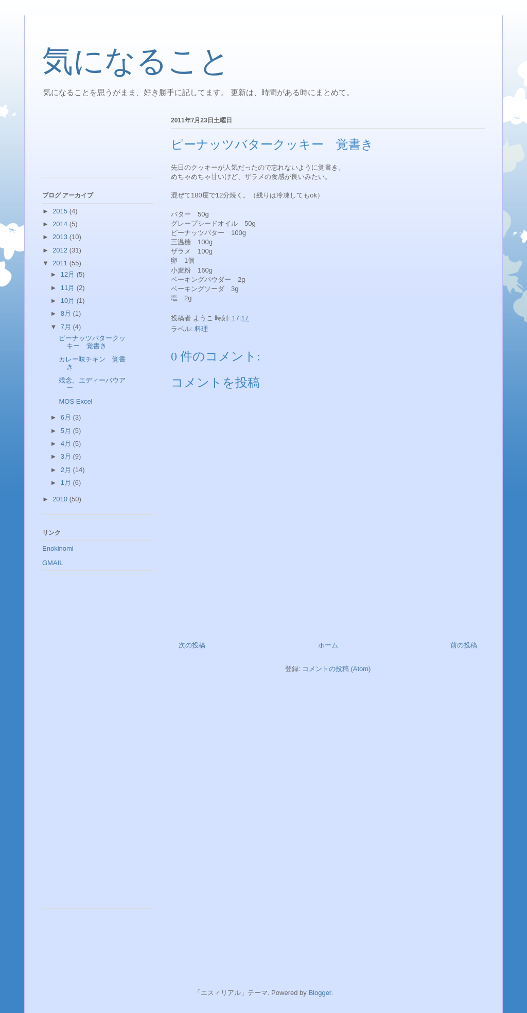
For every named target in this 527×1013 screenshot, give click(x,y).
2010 (60, 499)
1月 (67, 482)
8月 (67, 313)
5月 (67, 431)
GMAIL (52, 563)
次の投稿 (192, 645)
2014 (60, 224)
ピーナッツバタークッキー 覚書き (92, 342)
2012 (60, 250)
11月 (69, 288)
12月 (69, 274)
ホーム (328, 645)
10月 (69, 300)
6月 (67, 417)
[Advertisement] (88, 143)
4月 (67, 443)
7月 (67, 327)
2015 (60, 211)
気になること (136, 61)
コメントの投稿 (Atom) (336, 669)
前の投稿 (463, 645)
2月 (67, 470)
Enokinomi (58, 548)
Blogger (319, 993)
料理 (201, 329)
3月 (67, 456)
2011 (60, 263)
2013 (60, 237)
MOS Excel (75, 401)
